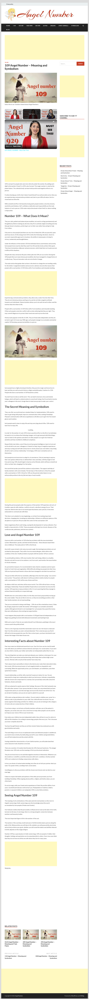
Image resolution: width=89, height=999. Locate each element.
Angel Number (19, 996)
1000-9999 (29, 25)
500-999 (37, 25)
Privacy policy (9, 4)
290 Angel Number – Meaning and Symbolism (48, 944)
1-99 (14, 25)
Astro (45, 25)
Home (8, 25)
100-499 (21, 25)
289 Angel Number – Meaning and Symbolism (29, 944)
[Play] (50, 114)
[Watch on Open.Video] (13, 146)
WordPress (74, 996)
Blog (8, 29)
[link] (7, 122)
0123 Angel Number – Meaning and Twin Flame (12, 944)
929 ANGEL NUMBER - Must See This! (23, 122)
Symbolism (75, 25)
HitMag (82, 996)
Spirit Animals (63, 25)
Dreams (53, 25)
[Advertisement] (44, 47)
